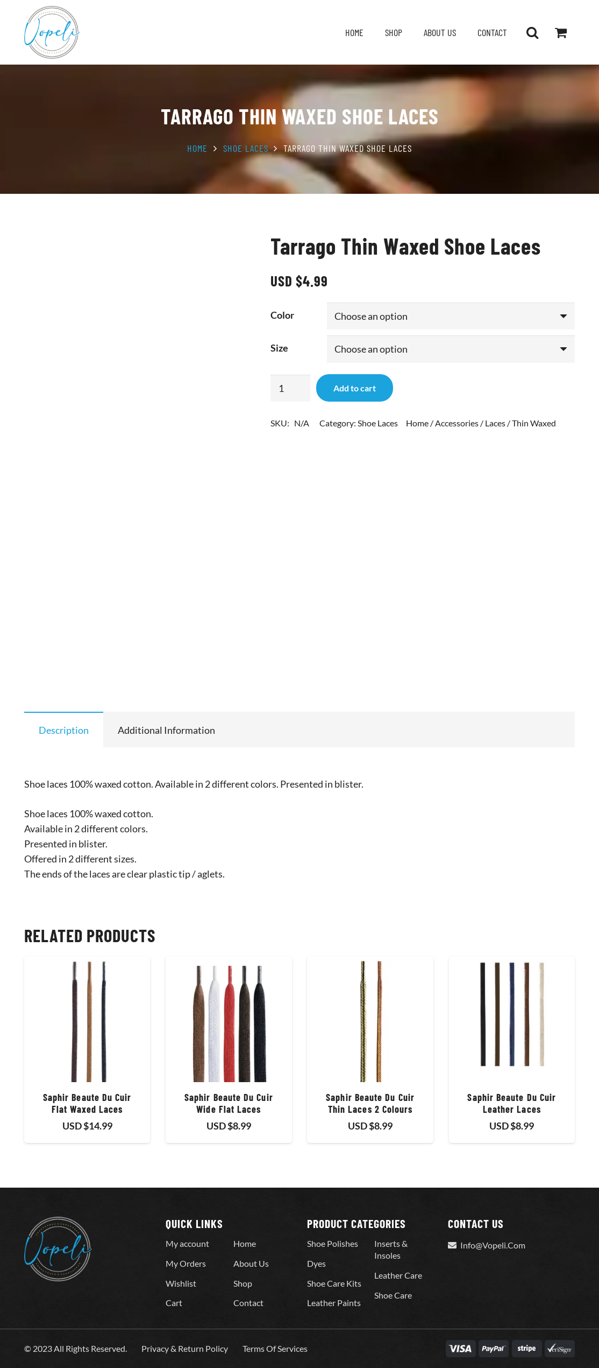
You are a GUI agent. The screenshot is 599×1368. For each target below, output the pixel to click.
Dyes (316, 1263)
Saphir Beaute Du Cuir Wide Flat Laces (228, 1103)
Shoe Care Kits (334, 1283)
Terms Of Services (275, 1348)
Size (279, 348)
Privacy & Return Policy (184, 1348)
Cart (174, 1302)
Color (282, 315)
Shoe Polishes (332, 1243)
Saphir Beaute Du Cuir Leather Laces (511, 1103)
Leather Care (398, 1275)
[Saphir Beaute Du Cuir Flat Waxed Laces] (87, 1019)
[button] (532, 32)
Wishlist (181, 1283)
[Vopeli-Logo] (52, 32)
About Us (251, 1263)
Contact (248, 1302)
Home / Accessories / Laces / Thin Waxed (481, 423)
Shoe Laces (245, 148)
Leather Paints (334, 1302)
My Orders (186, 1263)
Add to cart (354, 388)
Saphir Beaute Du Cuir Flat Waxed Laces (87, 1103)
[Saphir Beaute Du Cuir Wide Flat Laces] (228, 1019)
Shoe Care (393, 1295)
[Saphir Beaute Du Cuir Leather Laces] (512, 1019)
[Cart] (560, 32)
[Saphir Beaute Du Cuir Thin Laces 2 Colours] (370, 1019)
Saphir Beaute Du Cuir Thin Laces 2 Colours (370, 1103)
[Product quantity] (290, 388)
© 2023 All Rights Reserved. (75, 1348)
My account (187, 1243)
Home (197, 148)
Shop (242, 1283)
